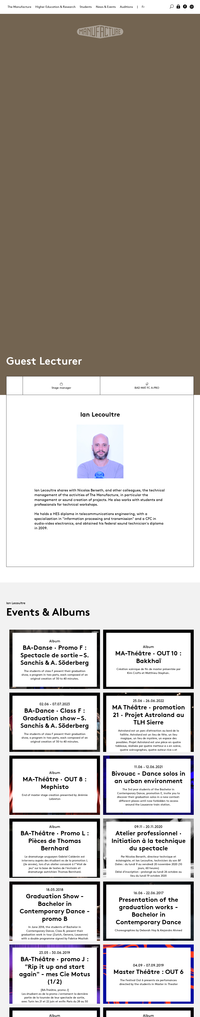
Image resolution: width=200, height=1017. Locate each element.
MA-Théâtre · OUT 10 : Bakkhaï (148, 657)
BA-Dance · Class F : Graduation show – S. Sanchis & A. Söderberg (55, 718)
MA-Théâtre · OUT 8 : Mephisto (55, 782)
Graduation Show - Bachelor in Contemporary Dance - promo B (55, 907)
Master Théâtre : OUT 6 (148, 971)
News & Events (106, 7)
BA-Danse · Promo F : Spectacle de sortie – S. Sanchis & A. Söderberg (55, 655)
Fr (143, 7)
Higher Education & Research (55, 7)
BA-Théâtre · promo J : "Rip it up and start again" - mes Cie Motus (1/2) (54, 970)
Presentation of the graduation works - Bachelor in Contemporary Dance (148, 911)
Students (86, 7)
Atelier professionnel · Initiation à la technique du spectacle (149, 840)
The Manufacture (19, 7)
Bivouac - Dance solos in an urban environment (148, 777)
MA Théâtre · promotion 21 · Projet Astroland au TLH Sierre (148, 715)
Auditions (126, 7)
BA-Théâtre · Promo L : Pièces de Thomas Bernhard (55, 840)
